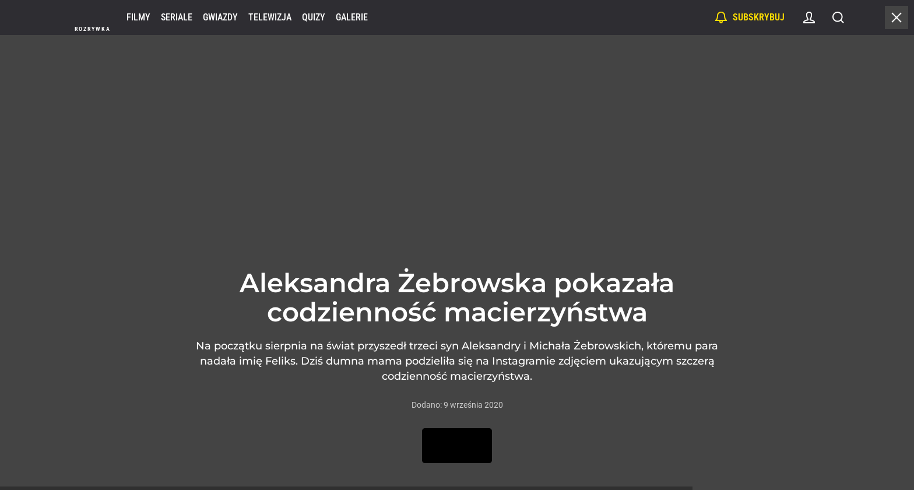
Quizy (313, 17)
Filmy (138, 17)
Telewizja (269, 17)
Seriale (176, 17)
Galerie (352, 17)
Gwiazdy (220, 17)
